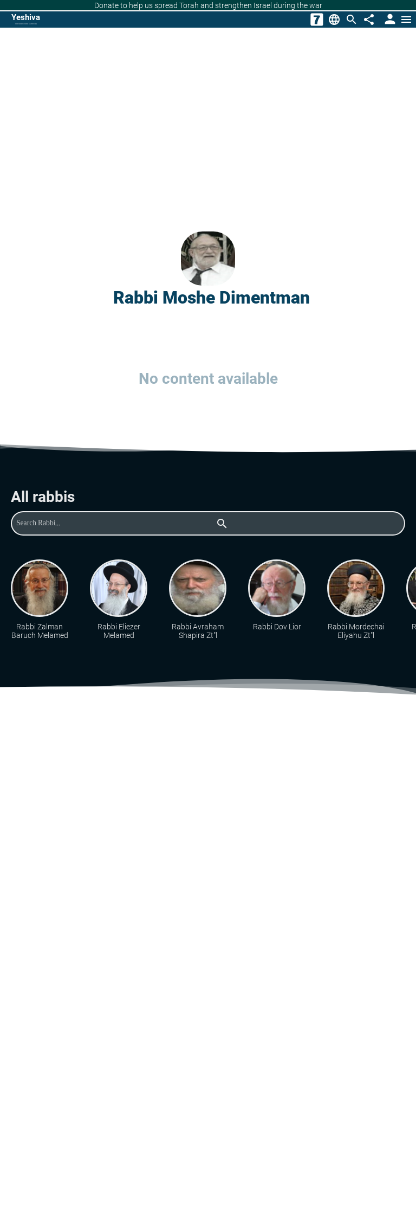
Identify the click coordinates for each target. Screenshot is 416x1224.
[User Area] (388, 19)
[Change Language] (334, 19)
